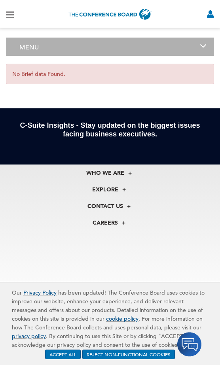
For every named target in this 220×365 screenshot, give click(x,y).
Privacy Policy (40, 292)
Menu (29, 47)
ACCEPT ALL (62, 354)
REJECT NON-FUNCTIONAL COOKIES (129, 354)
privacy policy (29, 336)
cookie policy (122, 318)
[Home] (110, 14)
